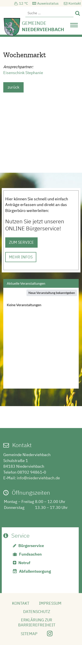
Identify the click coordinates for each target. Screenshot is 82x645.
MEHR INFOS (21, 256)
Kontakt (74, 3)
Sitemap (29, 633)
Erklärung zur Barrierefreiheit (36, 622)
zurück (13, 87)
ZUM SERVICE (21, 242)
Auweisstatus (48, 3)
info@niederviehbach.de (38, 477)
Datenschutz (36, 611)
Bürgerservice (31, 545)
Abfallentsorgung (35, 571)
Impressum (50, 603)
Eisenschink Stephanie (23, 72)
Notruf (24, 562)
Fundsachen (30, 554)
